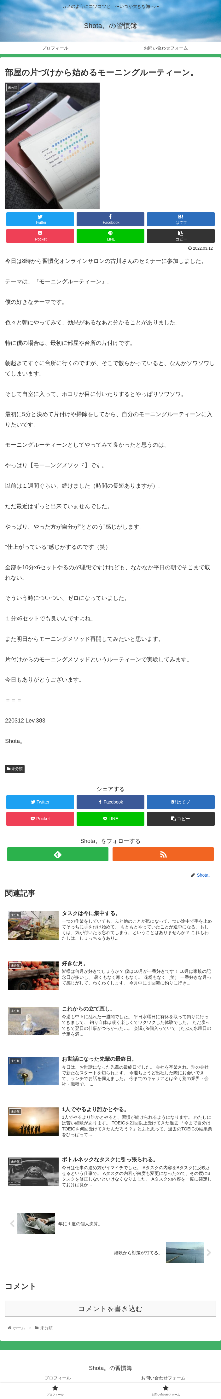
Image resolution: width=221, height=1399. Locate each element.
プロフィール (57, 1378)
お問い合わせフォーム (163, 1378)
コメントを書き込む (110, 1309)
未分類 (15, 769)
